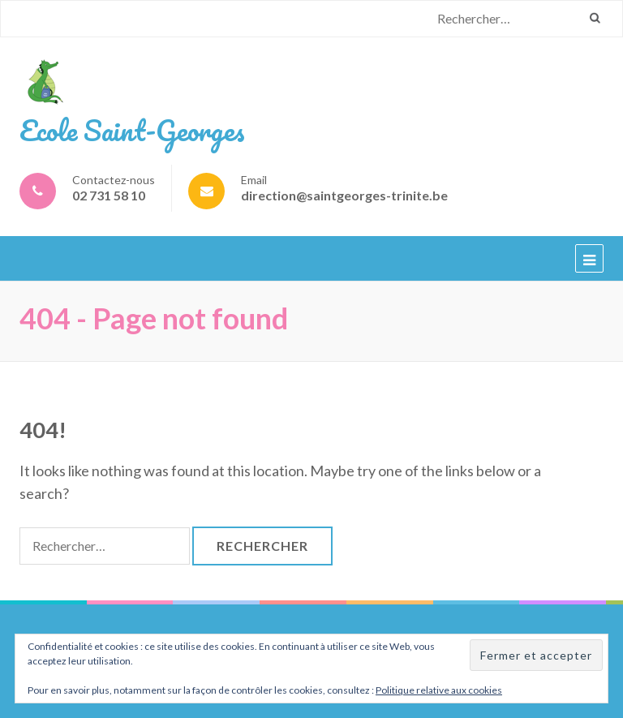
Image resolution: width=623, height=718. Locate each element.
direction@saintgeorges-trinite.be (344, 195)
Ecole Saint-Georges (132, 130)
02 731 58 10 (108, 195)
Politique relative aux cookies (439, 690)
